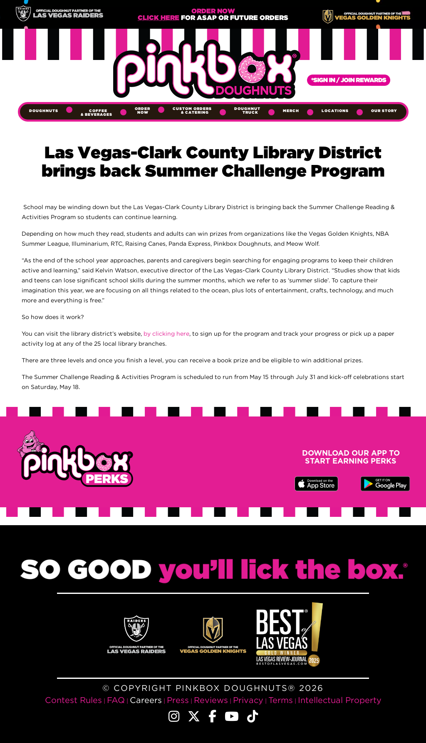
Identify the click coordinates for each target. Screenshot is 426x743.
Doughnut (247, 110)
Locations (335, 110)
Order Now (142, 110)
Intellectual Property (339, 700)
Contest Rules (73, 700)
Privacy (248, 700)
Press (178, 700)
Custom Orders (192, 110)
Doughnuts (43, 110)
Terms (280, 700)
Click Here (158, 18)
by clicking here (166, 333)
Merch (291, 110)
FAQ (116, 700)
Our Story (384, 110)
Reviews (211, 700)
